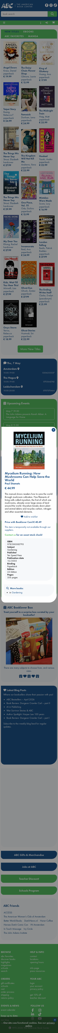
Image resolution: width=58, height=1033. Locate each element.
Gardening (17, 592)
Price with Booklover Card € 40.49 (23, 522)
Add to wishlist (29, 516)
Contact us (10, 534)
